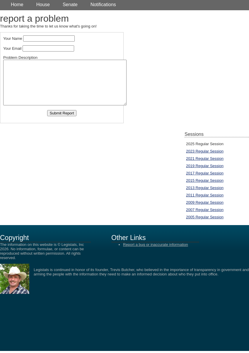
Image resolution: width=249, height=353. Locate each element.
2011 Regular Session (205, 195)
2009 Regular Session (205, 202)
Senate (70, 4)
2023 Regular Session (205, 151)
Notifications (103, 4)
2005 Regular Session (205, 217)
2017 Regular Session (205, 173)
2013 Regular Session (205, 188)
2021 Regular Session (205, 158)
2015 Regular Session (205, 180)
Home (17, 4)
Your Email (12, 48)
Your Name (12, 38)
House (43, 4)
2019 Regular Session (205, 166)
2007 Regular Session (205, 210)
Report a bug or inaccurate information (155, 244)
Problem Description (20, 57)
